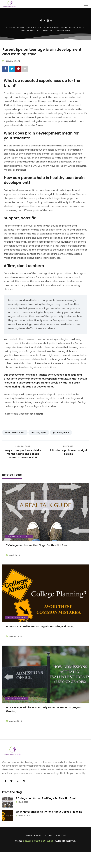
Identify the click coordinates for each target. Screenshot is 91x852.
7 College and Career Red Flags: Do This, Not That (37, 545)
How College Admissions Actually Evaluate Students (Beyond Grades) (44, 709)
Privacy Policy (33, 835)
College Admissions (17, 618)
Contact (61, 835)
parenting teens (61, 432)
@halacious (36, 413)
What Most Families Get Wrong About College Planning (40, 626)
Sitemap (49, 835)
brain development (14, 432)
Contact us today (55, 402)
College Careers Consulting (38, 841)
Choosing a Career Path (19, 536)
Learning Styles (39, 432)
